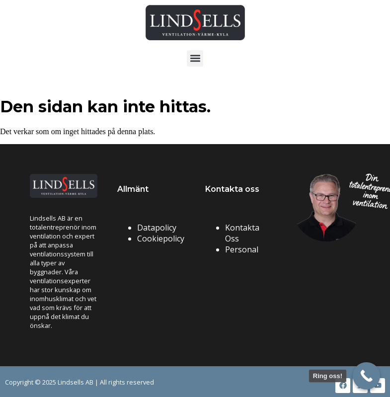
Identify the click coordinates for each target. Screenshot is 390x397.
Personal (241, 249)
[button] (195, 58)
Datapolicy (156, 227)
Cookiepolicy (160, 238)
